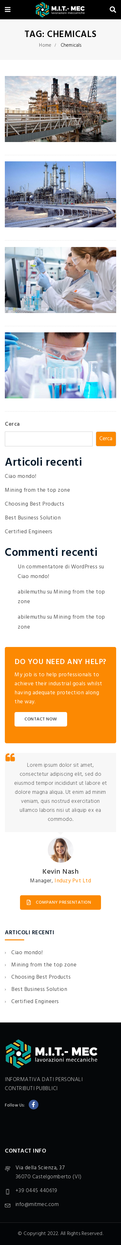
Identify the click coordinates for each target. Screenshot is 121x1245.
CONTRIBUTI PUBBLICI (31, 1088)
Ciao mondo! (20, 476)
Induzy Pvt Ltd (73, 881)
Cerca (12, 424)
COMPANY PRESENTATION (59, 902)
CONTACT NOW (41, 719)
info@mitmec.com (37, 1204)
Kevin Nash (60, 872)
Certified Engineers (29, 531)
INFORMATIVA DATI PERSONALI (44, 1079)
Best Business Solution (33, 518)
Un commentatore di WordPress (57, 567)
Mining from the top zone (37, 490)
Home (45, 45)
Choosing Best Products (34, 504)
